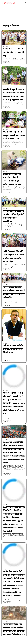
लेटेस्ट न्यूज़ (8, 62)
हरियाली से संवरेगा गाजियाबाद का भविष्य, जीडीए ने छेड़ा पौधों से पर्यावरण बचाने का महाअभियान (13, 216)
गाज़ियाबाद (4, 62)
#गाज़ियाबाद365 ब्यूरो (7, 420)
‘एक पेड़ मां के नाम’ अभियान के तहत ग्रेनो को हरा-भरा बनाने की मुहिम (13, 52)
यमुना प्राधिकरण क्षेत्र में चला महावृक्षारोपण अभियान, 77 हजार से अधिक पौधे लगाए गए (14, 135)
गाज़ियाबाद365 (6, 61)
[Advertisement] (14, 13)
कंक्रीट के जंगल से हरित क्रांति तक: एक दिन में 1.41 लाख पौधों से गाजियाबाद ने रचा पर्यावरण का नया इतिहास (13, 256)
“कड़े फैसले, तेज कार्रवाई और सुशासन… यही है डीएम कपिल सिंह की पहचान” (13, 349)
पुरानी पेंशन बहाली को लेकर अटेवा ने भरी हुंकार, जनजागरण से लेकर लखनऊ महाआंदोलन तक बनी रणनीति (14, 292)
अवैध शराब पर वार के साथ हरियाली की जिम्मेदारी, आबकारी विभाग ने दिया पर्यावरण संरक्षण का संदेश (12, 179)
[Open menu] (25, 2)
